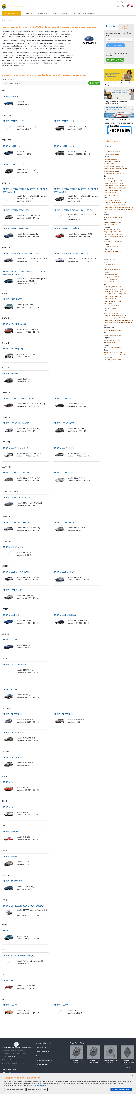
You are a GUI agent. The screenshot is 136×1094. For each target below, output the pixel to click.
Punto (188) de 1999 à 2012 (112, 301)
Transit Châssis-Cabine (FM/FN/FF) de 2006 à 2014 (118, 211)
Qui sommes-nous (41, 1047)
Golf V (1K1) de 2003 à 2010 (112, 360)
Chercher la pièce (115, 45)
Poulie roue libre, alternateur (84, 13)
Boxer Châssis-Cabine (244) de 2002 (115, 237)
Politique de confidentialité (44, 1060)
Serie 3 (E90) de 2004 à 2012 (112, 270)
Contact (132, 2)
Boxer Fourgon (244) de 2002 (113, 234)
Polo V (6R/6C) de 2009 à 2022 (113, 251)
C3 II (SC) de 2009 (109, 164)
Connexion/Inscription (113, 2)
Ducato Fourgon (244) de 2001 (113, 181)
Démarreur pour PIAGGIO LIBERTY (93, 1054)
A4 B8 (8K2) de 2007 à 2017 (112, 154)
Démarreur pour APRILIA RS (76, 1054)
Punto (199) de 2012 (110, 303)
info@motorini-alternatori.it (16, 1060)
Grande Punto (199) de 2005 (112, 190)
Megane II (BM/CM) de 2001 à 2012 (114, 347)
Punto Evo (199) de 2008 (111, 195)
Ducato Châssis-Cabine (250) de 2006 (115, 188)
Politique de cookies (42, 1064)
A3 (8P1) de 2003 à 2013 (111, 265)
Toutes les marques (11, 13)
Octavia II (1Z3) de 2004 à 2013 (113, 352)
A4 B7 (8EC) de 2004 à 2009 (112, 152)
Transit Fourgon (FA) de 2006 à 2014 (115, 205)
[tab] (111, 27)
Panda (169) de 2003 (110, 193)
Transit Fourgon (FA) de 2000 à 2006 (115, 202)
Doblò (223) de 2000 (110, 308)
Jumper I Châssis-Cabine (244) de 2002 (116, 169)
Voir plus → (129, 1067)
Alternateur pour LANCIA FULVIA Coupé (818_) (127, 1055)
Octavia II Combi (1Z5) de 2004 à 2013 (115, 355)
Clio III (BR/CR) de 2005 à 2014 (113, 242)
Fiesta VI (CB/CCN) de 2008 (112, 200)
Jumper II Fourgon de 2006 (112, 171)
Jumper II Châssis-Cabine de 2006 (114, 173)
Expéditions (124, 2)
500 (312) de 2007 (109, 178)
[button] (132, 6)
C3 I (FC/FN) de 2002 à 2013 (112, 279)
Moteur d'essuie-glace (60, 13)
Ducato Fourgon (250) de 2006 (113, 183)
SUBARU (9, 20)
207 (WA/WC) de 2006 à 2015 (112, 232)
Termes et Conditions (42, 1051)
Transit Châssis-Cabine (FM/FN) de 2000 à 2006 (118, 207)
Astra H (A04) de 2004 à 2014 (112, 222)
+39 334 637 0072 (12, 1056)
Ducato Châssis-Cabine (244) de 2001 (115, 186)
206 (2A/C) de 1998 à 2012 (112, 229)
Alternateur (42, 13)
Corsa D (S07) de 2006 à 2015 (113, 224)
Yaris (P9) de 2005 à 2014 (111, 246)
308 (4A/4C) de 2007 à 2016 (112, 342)
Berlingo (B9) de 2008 (110, 159)
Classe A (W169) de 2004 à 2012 (113, 330)
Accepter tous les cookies (121, 1089)
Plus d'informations (40, 1085)
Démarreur (28, 13)
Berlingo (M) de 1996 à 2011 (112, 161)
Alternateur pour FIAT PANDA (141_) (110, 1054)
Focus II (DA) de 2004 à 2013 (112, 313)
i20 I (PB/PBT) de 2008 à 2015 (113, 217)
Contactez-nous (115, 60)
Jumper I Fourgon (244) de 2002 (113, 166)
